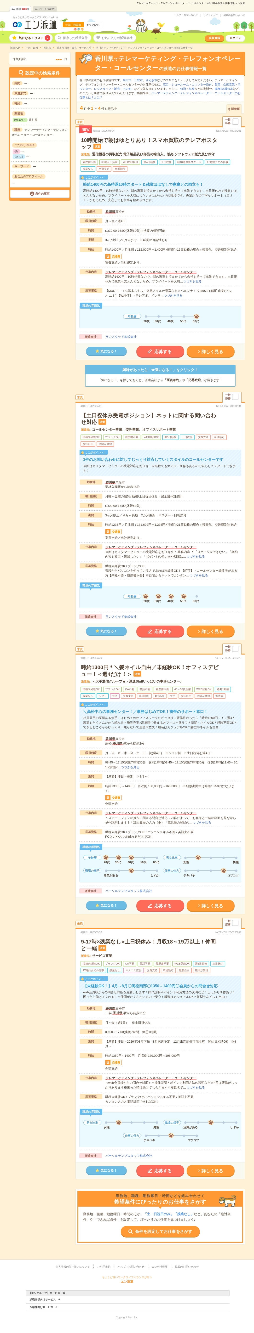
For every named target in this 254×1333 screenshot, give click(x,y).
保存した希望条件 (75, 38)
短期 (183, 88)
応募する (163, 351)
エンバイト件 (45, 8)
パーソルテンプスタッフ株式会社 (128, 891)
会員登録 (214, 38)
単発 (192, 88)
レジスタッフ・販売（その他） (114, 88)
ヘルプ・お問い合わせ (186, 15)
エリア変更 (92, 24)
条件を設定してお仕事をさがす (163, 1231)
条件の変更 (42, 193)
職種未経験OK (224, 88)
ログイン (235, 38)
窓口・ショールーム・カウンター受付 (187, 84)
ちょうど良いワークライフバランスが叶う (35, 17)
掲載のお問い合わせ (234, 15)
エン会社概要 (159, 1266)
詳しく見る (212, 351)
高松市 (127, 80)
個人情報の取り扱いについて (73, 1266)
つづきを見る (192, 281)
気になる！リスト (34, 38)
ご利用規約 (103, 1266)
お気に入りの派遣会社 (117, 38)
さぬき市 (151, 80)
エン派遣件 (20, 8)
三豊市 (138, 80)
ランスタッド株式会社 (121, 337)
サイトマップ (210, 15)
